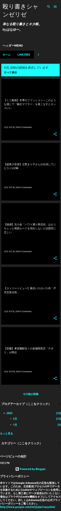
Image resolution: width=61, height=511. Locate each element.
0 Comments (26, 127)
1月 (15, 424)
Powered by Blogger (30, 469)
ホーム (6, 54)
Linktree (24, 54)
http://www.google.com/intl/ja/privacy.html (27, 506)
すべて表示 (10, 72)
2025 (9, 413)
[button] (55, 134)
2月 (15, 418)
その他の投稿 (30, 394)
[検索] (49, 6)
